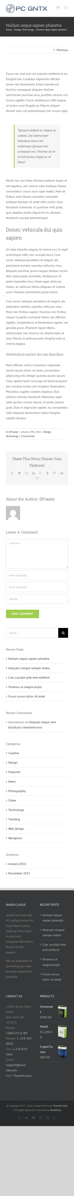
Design (47, 432)
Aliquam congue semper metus (29, 668)
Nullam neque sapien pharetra (28, 659)
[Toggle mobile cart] (58, 7)
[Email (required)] (37, 587)
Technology (12, 436)
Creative (13, 753)
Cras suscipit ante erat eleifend (29, 677)
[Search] (63, 633)
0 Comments (28, 436)
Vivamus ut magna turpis (25, 687)
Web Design (16, 829)
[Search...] (32, 633)
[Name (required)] (37, 575)
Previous (62, 50)
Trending (14, 819)
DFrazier (13, 432)
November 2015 (19, 873)
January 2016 (17, 864)
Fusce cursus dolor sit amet (26, 696)
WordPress (55, 1110)
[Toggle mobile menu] (66, 7)
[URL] (37, 599)
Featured (14, 772)
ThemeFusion (22, 1076)
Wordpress (15, 838)
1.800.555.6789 (16, 1033)
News (12, 781)
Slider (12, 800)
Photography (17, 791)
